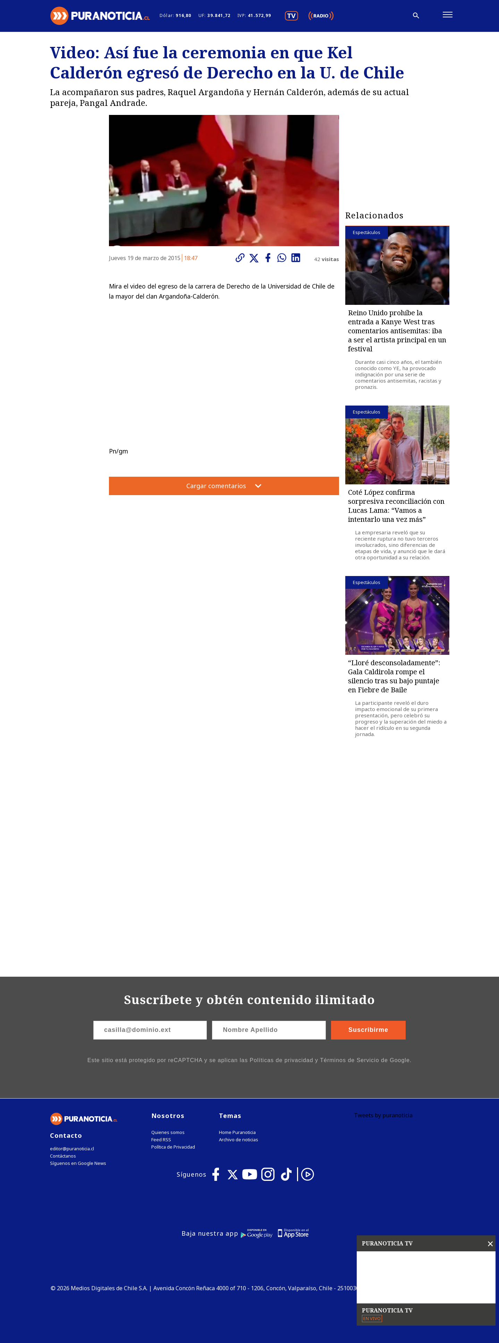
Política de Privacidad (173, 1147)
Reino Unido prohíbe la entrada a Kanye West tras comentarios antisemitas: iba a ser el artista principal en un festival (397, 330)
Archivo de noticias (238, 1139)
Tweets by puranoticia (383, 1115)
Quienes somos (168, 1132)
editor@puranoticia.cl (72, 1148)
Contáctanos (63, 1156)
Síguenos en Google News (78, 1163)
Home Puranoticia (237, 1132)
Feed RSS (161, 1139)
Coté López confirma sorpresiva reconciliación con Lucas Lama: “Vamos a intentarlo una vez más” (396, 505)
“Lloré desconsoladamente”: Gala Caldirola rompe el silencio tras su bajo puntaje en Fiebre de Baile (394, 676)
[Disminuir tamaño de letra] (374, 15)
